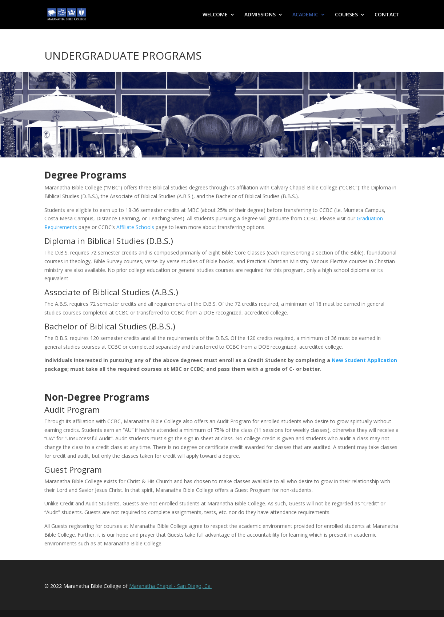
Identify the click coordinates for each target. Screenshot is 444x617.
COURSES (346, 15)
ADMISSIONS (260, 15)
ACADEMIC (305, 15)
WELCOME (215, 15)
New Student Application (364, 360)
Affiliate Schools (135, 227)
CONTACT (387, 15)
